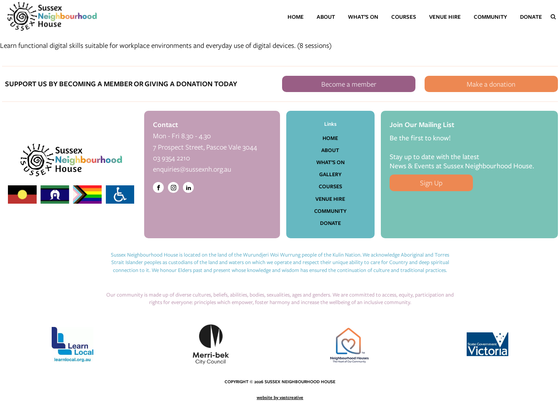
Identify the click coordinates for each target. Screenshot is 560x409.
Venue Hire (445, 16)
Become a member (348, 84)
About (326, 16)
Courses (403, 16)
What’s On (363, 16)
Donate (531, 16)
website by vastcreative (280, 397)
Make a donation (491, 84)
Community (490, 16)
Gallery (330, 174)
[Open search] (553, 16)
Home (296, 16)
